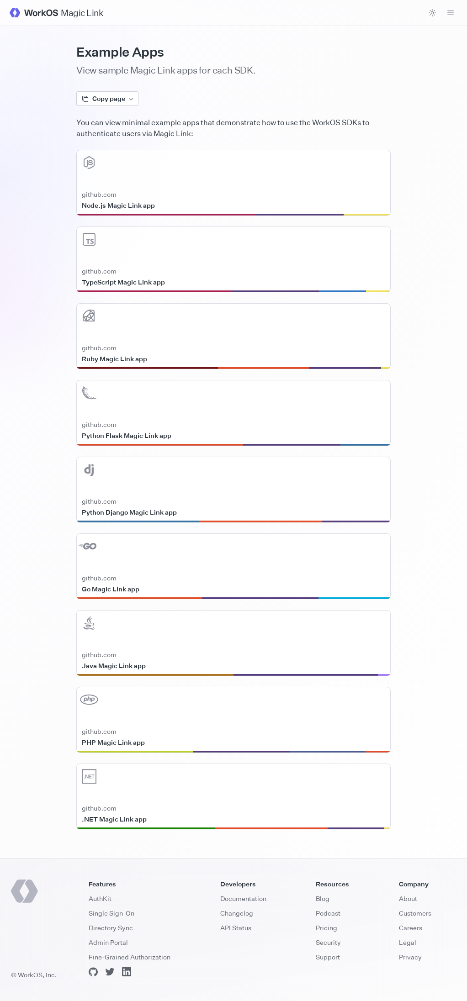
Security (328, 942)
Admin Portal (108, 942)
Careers (410, 928)
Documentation (243, 898)
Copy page (107, 98)
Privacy (410, 957)
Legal (407, 942)
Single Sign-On (111, 913)
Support (328, 957)
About (408, 898)
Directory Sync (111, 928)
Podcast (328, 913)
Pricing (326, 928)
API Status (235, 928)
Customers (415, 913)
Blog (322, 898)
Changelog (236, 913)
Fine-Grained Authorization (129, 957)
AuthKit (100, 898)
